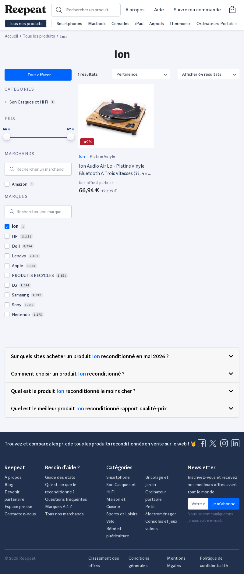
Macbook (97, 23)
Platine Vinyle (102, 156)
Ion (82, 156)
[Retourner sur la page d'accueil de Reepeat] (25, 9)
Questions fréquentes (66, 499)
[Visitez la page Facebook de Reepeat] (203, 445)
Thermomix (180, 23)
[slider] (6, 136)
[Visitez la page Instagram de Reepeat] (225, 445)
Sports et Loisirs (122, 513)
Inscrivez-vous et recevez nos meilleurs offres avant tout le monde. (212, 484)
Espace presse (18, 506)
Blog (9, 484)
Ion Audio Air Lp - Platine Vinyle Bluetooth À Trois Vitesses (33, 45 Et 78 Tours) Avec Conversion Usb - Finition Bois (115, 170)
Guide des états (60, 477)
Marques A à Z (58, 506)
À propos (135, 10)
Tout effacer (39, 74)
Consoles (120, 23)
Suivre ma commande (197, 10)
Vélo (110, 521)
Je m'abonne (223, 503)
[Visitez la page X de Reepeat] (214, 445)
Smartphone (118, 477)
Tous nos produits (26, 23)
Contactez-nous (20, 513)
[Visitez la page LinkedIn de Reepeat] (235, 445)
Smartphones (69, 23)
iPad (139, 23)
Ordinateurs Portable (216, 23)
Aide (159, 10)
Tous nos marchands (64, 513)
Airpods (156, 23)
